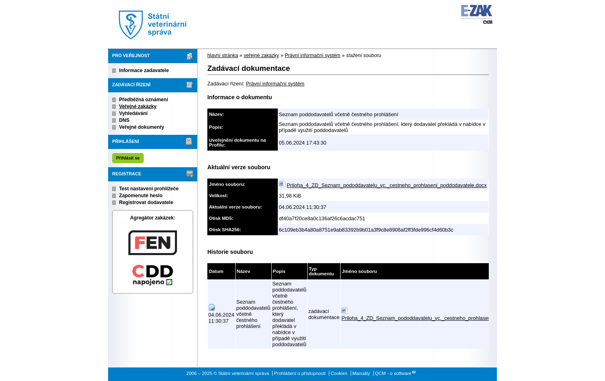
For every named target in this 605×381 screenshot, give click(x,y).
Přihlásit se (128, 157)
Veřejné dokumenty (141, 127)
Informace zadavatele (144, 70)
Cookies (338, 373)
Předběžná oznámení (143, 99)
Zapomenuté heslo (140, 195)
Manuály (361, 373)
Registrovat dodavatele (146, 202)
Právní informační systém (312, 55)
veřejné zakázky (261, 55)
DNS (124, 120)
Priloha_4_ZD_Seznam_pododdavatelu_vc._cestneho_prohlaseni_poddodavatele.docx (387, 185)
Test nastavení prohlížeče (149, 189)
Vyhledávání (133, 113)
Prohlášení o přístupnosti (300, 373)
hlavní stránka (222, 55)
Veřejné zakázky (138, 106)
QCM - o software (393, 373)
